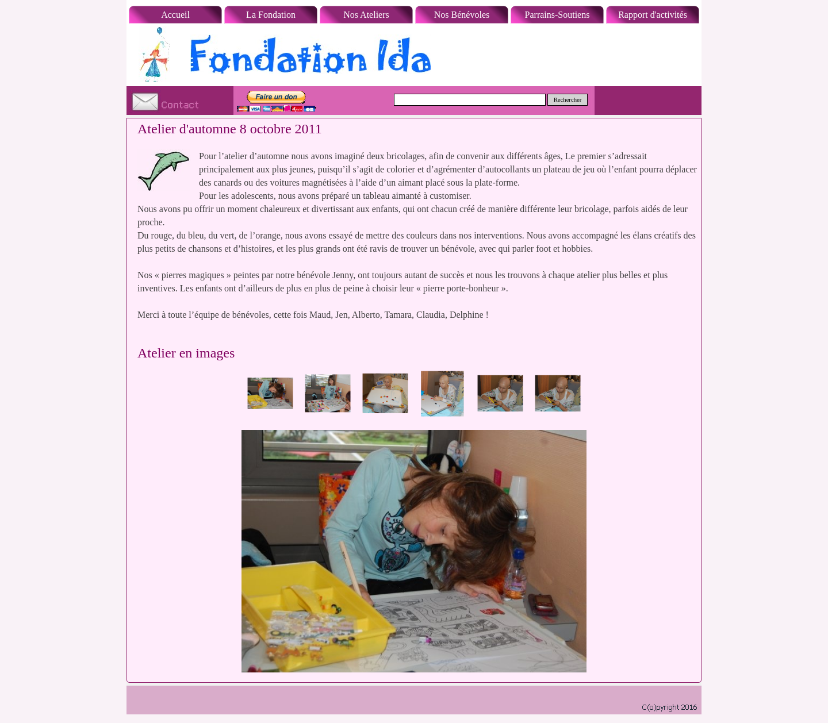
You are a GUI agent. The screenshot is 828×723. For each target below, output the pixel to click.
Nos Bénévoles (461, 15)
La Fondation (271, 15)
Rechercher (568, 100)
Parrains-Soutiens (557, 15)
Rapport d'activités (652, 15)
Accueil (175, 15)
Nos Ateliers (366, 15)
